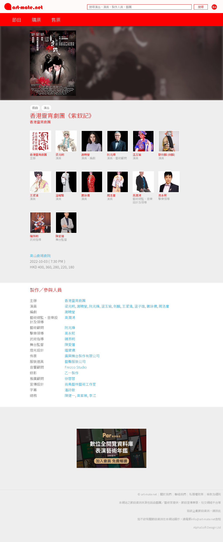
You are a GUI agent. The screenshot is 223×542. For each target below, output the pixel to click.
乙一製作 (72, 372)
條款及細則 (214, 494)
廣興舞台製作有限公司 (82, 355)
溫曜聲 (60, 195)
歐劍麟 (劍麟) (166, 154)
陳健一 (70, 395)
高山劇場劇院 (40, 255)
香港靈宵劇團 (40, 121)
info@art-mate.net (203, 519)
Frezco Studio (76, 367)
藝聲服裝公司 (75, 361)
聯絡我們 (180, 494)
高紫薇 (82, 395)
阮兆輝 (111, 154)
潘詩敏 (70, 389)
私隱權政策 (196, 494)
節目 (16, 19)
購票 (36, 19)
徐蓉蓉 (70, 378)
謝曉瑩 (85, 154)
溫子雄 (139, 306)
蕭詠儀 (85, 195)
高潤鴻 (137, 195)
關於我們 (165, 494)
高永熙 (162, 195)
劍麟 (116, 306)
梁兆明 (60, 154)
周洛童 (111, 195)
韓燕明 (34, 236)
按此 (218, 511)
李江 (92, 395)
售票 (56, 19)
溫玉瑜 (137, 154)
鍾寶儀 (70, 350)
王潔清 (34, 195)
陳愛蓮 (60, 236)
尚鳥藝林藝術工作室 (80, 384)
